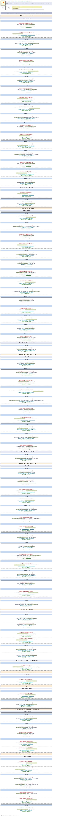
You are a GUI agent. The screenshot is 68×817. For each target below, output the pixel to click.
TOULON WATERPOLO (32, 254)
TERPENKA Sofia (31, 320)
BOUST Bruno (28, 620)
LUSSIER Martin (24, 364)
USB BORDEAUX (32, 52)
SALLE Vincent (31, 338)
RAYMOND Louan (31, 109)
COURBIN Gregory (30, 81)
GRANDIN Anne (25, 44)
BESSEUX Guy (31, 44)
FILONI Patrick (24, 547)
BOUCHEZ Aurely (24, 174)
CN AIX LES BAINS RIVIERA (20, 604)
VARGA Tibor (32, 392)
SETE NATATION (32, 80)
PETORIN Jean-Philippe (25, 392)
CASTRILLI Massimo (25, 53)
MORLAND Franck (30, 72)
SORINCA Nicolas (32, 566)
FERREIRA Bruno (24, 264)
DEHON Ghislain (24, 146)
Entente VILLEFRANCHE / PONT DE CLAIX (32, 518)
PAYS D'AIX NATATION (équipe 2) (32, 778)
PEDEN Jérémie (28, 119)
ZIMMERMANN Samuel (32, 429)
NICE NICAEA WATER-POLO (32, 769)
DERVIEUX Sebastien (31, 35)
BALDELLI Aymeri (25, 584)
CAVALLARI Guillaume (25, 227)
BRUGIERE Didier (25, 246)
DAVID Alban (32, 53)
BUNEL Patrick (28, 45)
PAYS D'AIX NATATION (20, 89)
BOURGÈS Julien (24, 35)
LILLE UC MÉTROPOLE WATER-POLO (32, 226)
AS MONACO (32, 381)
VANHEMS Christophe (31, 264)
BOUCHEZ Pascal (24, 90)
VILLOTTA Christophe (25, 619)
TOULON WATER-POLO (20, 742)
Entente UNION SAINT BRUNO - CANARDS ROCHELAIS (20, 391)
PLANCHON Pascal (32, 118)
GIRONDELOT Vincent (24, 118)
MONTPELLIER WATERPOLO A (20, 71)
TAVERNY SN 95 (32, 98)
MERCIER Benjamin (28, 293)
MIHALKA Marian (28, 275)
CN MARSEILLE (20, 24)
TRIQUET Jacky (31, 401)
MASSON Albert (28, 166)
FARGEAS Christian (28, 175)
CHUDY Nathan (31, 155)
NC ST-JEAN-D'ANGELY (20, 618)
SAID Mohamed (25, 218)
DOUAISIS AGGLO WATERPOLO (20, 43)
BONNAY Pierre (28, 54)
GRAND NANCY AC (32, 244)
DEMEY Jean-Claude (28, 330)
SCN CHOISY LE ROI (20, 217)
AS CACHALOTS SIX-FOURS (32, 784)
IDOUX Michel (28, 36)
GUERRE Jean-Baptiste (25, 438)
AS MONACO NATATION (21, 718)
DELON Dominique (28, 27)
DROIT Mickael (24, 650)
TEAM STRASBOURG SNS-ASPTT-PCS (32, 33)
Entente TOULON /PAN (20, 655)
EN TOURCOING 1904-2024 (32, 458)
